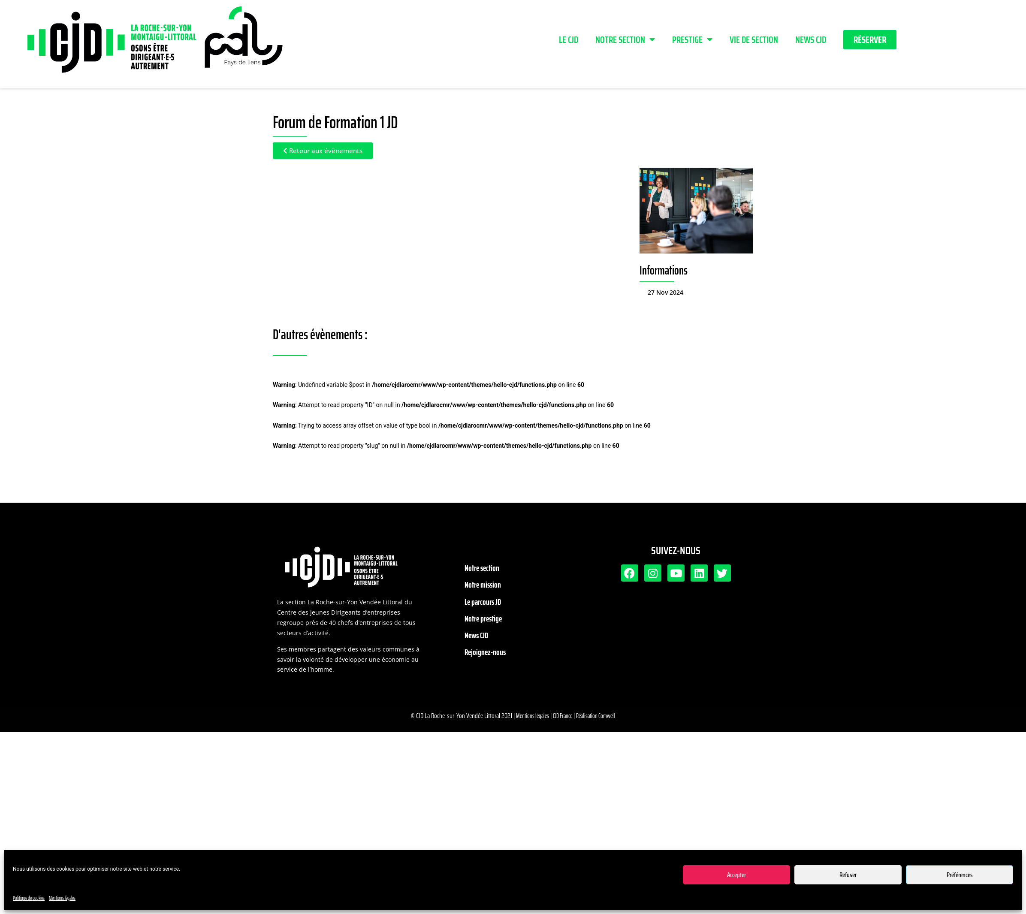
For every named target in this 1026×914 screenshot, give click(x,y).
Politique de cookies (29, 898)
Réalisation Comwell (595, 716)
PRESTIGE (692, 39)
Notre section (625, 39)
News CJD (810, 40)
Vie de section (754, 40)
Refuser (848, 875)
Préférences (960, 875)
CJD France (562, 716)
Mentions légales (62, 898)
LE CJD (568, 40)
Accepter (736, 875)
